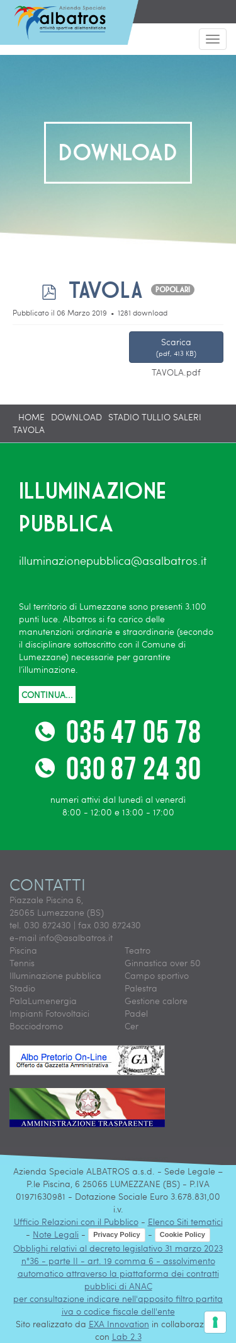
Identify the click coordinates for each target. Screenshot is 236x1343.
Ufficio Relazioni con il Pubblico (76, 1222)
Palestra (141, 988)
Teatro (137, 950)
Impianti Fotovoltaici (49, 1013)
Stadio (22, 988)
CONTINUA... (47, 695)
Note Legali (56, 1234)
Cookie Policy (182, 1234)
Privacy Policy (116, 1234)
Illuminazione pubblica (55, 975)
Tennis (22, 963)
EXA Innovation (119, 1324)
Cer (131, 1026)
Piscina (23, 950)
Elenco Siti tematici (185, 1222)
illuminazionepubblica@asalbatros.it (113, 560)
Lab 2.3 (127, 1336)
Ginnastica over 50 (163, 963)
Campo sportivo (157, 975)
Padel (136, 1013)
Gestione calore (156, 1001)
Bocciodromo (36, 1026)
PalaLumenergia (43, 1001)
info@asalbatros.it (76, 938)
